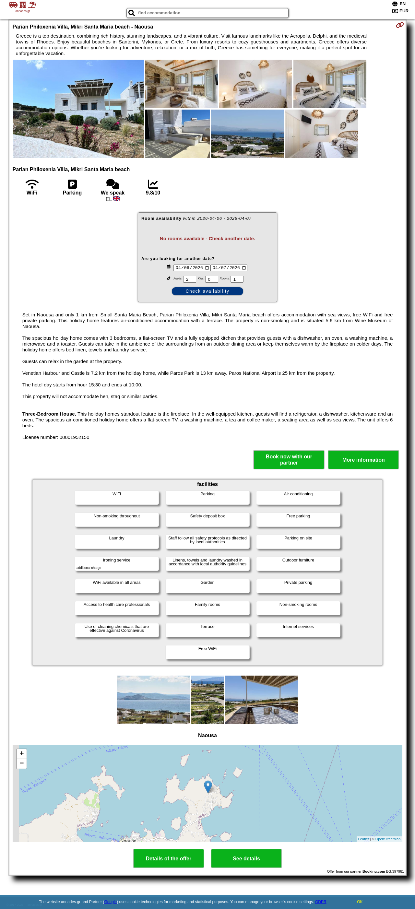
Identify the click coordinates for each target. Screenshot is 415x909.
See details (246, 858)
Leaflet (363, 839)
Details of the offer (168, 858)
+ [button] (21, 754)
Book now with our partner (289, 460)
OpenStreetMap (388, 839)
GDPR (320, 902)
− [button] (21, 764)
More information (363, 460)
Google (110, 902)
